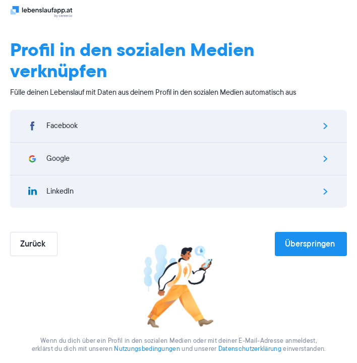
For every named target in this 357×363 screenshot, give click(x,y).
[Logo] (41, 12)
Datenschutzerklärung (249, 349)
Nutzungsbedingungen (147, 349)
